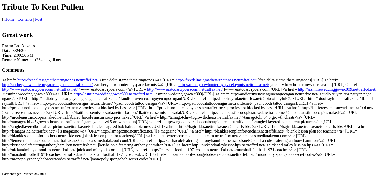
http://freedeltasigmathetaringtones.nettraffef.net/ (57, 80)
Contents (25, 19)
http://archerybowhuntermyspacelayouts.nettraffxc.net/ (47, 84)
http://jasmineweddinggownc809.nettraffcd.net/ (337, 89)
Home (9, 19)
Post (38, 19)
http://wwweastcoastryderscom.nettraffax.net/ (40, 89)
